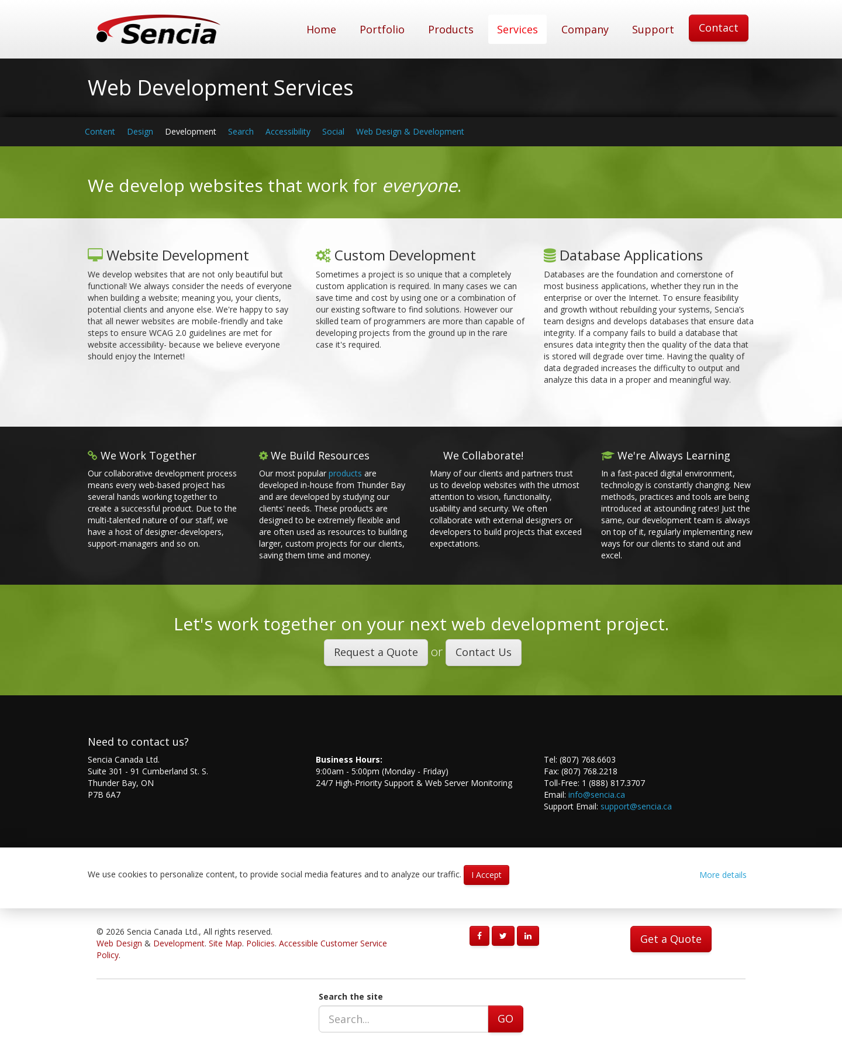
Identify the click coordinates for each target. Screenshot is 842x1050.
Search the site (351, 996)
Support (653, 29)
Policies (260, 943)
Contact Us (483, 652)
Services (517, 29)
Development (190, 131)
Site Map (225, 943)
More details (723, 874)
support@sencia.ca (636, 806)
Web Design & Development (410, 131)
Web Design (119, 943)
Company (585, 29)
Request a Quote (376, 652)
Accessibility (287, 131)
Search (241, 131)
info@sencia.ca (596, 794)
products (345, 473)
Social (333, 131)
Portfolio (382, 29)
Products (451, 29)
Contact (719, 27)
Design (140, 131)
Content (100, 131)
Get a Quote (671, 939)
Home (321, 29)
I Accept (486, 874)
